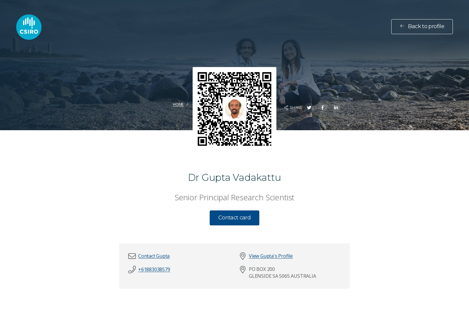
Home (178, 104)
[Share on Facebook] (322, 107)
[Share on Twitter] (309, 107)
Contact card (234, 217)
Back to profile (422, 26)
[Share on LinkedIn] (336, 107)
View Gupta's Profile (271, 256)
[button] (154, 256)
